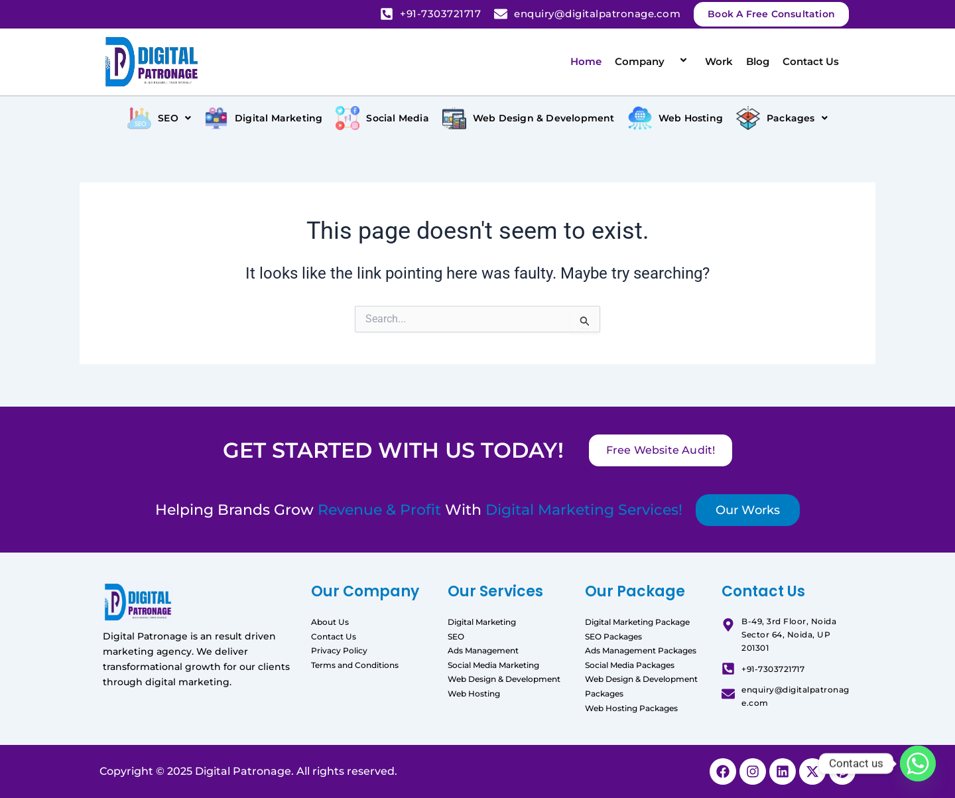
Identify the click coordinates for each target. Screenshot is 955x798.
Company (653, 61)
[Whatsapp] (918, 763)
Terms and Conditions (355, 665)
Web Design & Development (504, 679)
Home (586, 61)
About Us (330, 622)
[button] (159, 118)
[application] (670, 61)
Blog (757, 61)
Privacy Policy (339, 650)
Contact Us (811, 61)
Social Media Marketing (493, 665)
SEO (456, 636)
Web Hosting (474, 693)
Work (719, 61)
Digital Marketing (482, 622)
